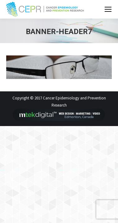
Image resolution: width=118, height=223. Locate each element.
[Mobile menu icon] (108, 9)
